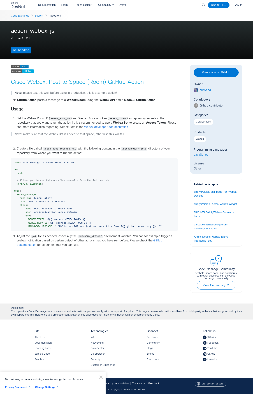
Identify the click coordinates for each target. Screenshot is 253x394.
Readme (23, 50)
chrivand (205, 90)
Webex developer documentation (106, 127)
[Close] (101, 377)
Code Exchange (20, 16)
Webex (200, 139)
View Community (216, 285)
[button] (228, 285)
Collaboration (203, 122)
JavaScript (201, 154)
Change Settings (45, 387)
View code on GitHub (216, 72)
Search (39, 16)
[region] (53, 383)
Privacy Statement (16, 387)
